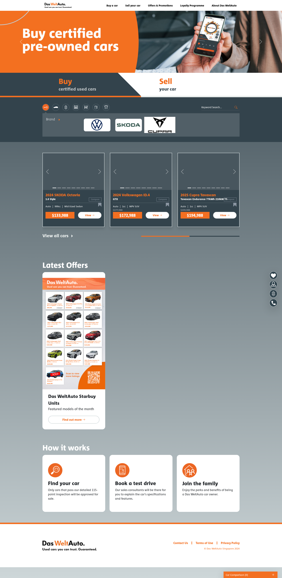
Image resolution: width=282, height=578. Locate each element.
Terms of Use (204, 543)
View (89, 215)
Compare (95, 199)
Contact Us (180, 543)
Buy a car (112, 5)
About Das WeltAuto (224, 5)
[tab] (45, 107)
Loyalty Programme (192, 5)
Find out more (73, 419)
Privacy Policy (230, 543)
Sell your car (132, 5)
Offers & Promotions (160, 5)
